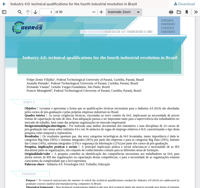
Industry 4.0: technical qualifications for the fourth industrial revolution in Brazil (73, 4)
